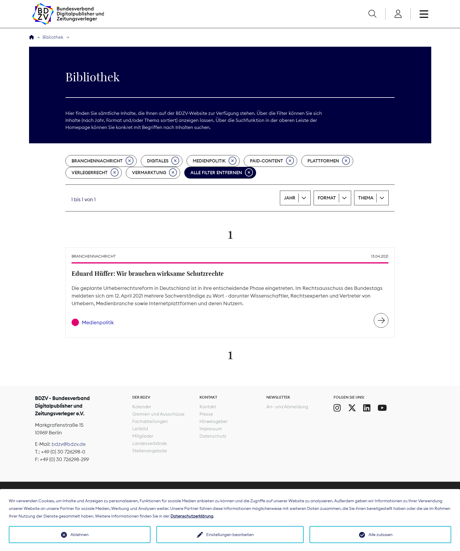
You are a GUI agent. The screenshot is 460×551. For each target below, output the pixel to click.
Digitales (163, 161)
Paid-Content (272, 161)
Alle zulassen (380, 534)
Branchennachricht (102, 161)
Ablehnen (79, 534)
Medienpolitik (214, 161)
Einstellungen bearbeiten (230, 534)
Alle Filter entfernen (221, 173)
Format (327, 198)
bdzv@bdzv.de (69, 444)
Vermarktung (154, 173)
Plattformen (328, 161)
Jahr (289, 198)
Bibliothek (53, 37)
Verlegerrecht (95, 173)
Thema (365, 198)
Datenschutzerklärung (191, 516)
